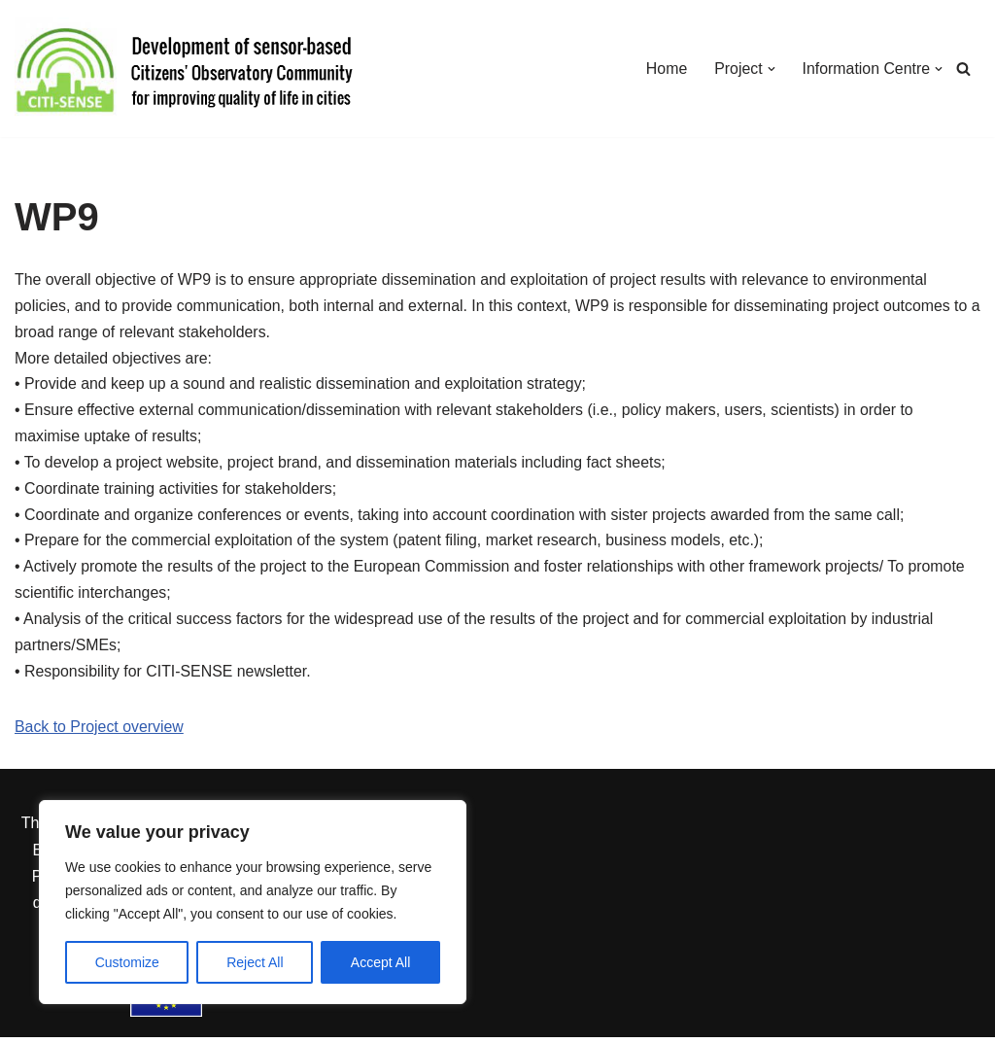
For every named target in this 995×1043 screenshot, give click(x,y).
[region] (252, 902)
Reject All (254, 962)
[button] (769, 69)
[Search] (963, 68)
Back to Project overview (100, 732)
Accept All (380, 962)
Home (665, 68)
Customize (127, 962)
